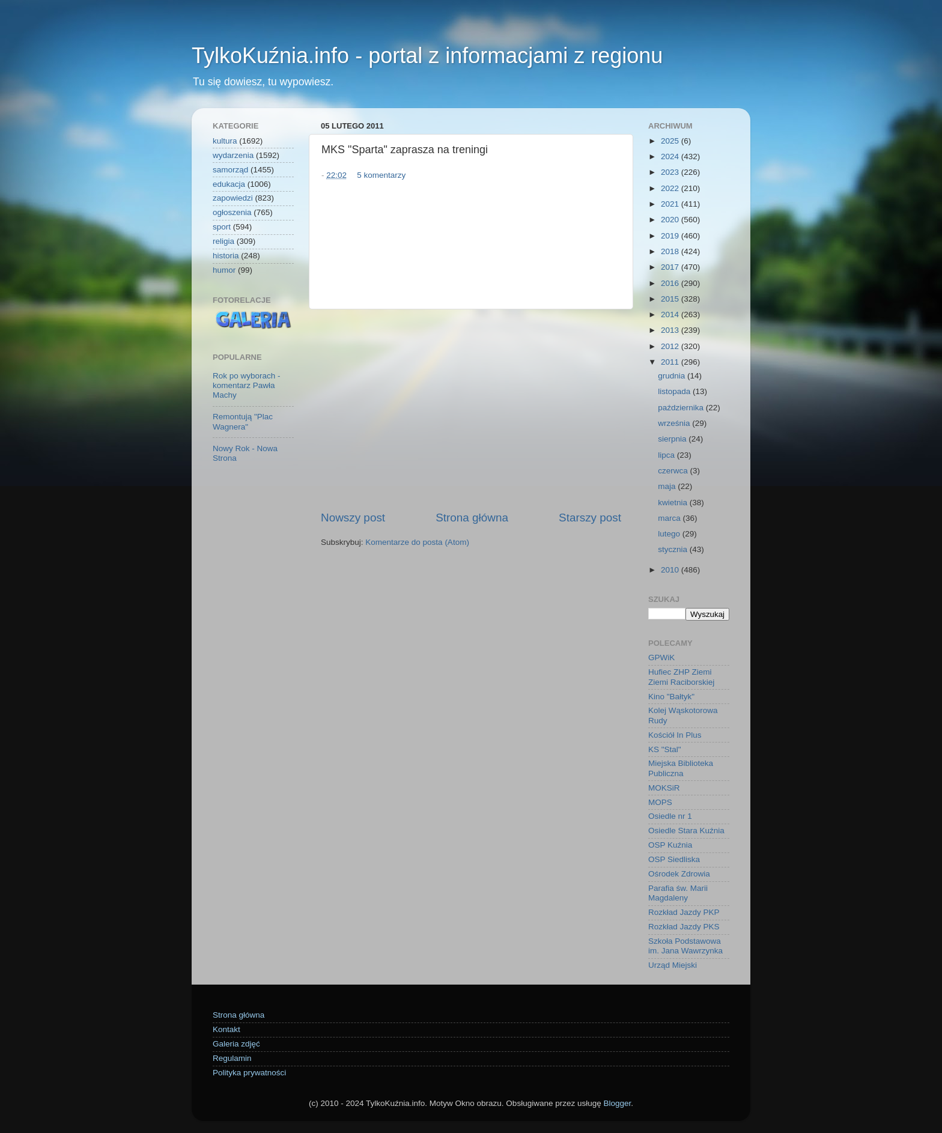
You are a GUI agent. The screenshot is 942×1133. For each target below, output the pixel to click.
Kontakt (226, 1029)
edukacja (229, 184)
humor (224, 270)
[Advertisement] (471, 410)
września (675, 423)
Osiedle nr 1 (670, 816)
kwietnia (674, 502)
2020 (671, 219)
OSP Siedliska (674, 859)
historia (226, 255)
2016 (671, 283)
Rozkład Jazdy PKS (684, 926)
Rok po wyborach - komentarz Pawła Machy (247, 385)
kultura (225, 140)
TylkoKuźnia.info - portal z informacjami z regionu (427, 55)
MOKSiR (664, 787)
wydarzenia (233, 155)
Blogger (617, 1103)
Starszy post (590, 517)
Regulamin (232, 1058)
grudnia (672, 375)
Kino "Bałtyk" (671, 696)
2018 (671, 251)
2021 (671, 203)
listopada (675, 391)
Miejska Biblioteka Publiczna (680, 768)
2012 (671, 346)
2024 (671, 156)
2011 (671, 361)
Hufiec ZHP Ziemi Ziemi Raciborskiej (681, 676)
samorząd (230, 169)
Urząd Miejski (672, 965)
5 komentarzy (381, 175)
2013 (671, 330)
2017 (671, 267)
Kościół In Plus (675, 735)
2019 (671, 235)
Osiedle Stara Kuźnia (686, 830)
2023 (671, 172)
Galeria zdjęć (236, 1043)
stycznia (674, 549)
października (682, 407)
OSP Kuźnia (670, 844)
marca (670, 518)
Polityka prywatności (249, 1072)
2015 (671, 298)
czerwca (674, 470)
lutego (670, 533)
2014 (671, 314)
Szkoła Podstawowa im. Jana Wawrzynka (685, 946)
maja (668, 486)
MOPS (660, 802)
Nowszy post (353, 517)
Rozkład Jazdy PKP (684, 912)
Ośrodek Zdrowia (679, 873)
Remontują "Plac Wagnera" (243, 421)
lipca (667, 455)
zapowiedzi (233, 197)
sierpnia (673, 438)
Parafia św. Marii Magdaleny (678, 893)
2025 (671, 140)
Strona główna (472, 517)
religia (223, 241)
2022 (671, 188)
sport (222, 226)
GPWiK (661, 657)
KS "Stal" (664, 749)
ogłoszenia (232, 212)
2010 (671, 569)
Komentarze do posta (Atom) (417, 542)
